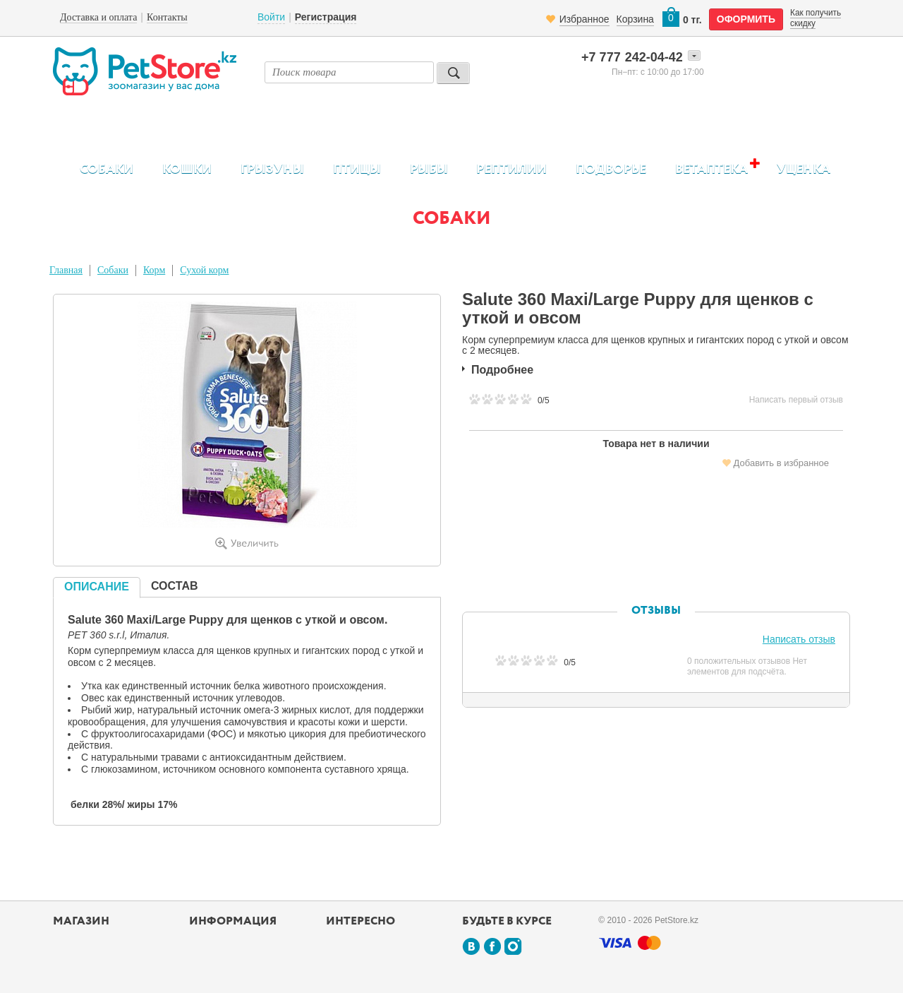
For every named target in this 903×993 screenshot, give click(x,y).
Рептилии (511, 169)
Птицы (357, 169)
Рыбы (429, 169)
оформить (746, 19)
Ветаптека (711, 169)
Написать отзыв (799, 639)
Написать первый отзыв (796, 400)
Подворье (611, 169)
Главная (66, 270)
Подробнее (502, 370)
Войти (271, 17)
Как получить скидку (815, 18)
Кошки (187, 169)
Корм (154, 270)
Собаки (106, 169)
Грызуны (272, 169)
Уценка (803, 169)
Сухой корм (204, 270)
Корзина (635, 19)
